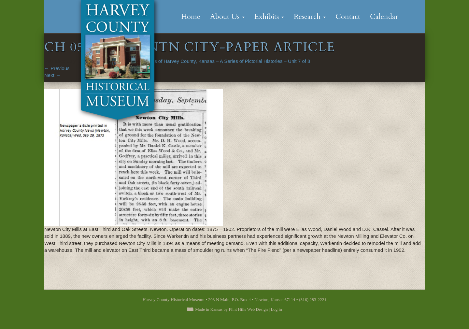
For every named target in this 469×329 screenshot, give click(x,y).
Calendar (384, 16)
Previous (57, 68)
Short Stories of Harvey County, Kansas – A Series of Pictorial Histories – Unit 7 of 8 (219, 61)
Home (190, 16)
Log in (276, 309)
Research (310, 16)
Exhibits (269, 16)
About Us (227, 16)
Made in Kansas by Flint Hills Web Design (231, 309)
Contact (347, 16)
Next (52, 75)
